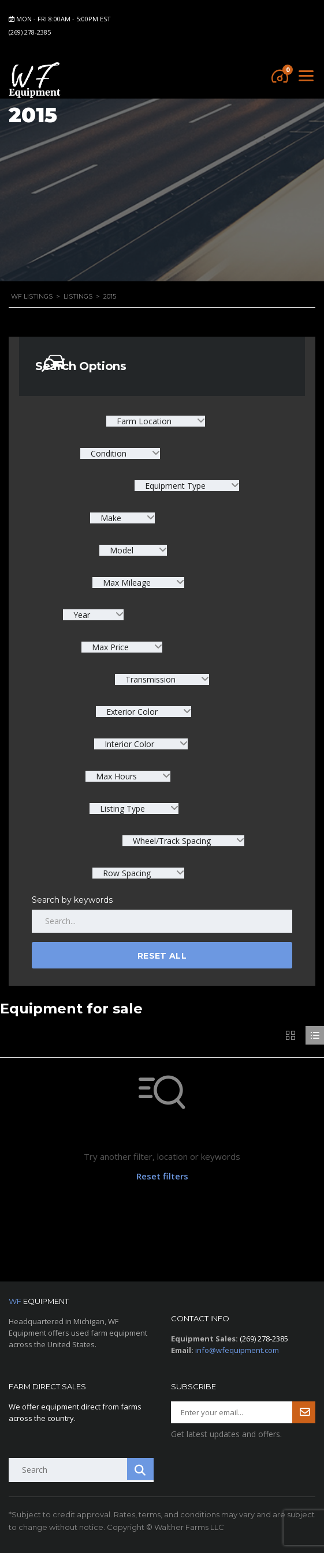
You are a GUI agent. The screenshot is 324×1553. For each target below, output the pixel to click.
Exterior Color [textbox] (132, 711)
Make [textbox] (111, 517)
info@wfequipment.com (237, 1350)
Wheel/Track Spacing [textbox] (172, 840)
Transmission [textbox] (150, 679)
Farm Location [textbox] (144, 421)
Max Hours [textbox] (116, 776)
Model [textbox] (121, 550)
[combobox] (155, 421)
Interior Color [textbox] (129, 743)
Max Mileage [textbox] (126, 582)
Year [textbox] (81, 614)
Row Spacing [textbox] (126, 873)
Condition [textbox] (108, 453)
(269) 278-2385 (30, 32)
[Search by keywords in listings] (162, 921)
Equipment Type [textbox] (175, 485)
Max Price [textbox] (110, 647)
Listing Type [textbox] (122, 808)
